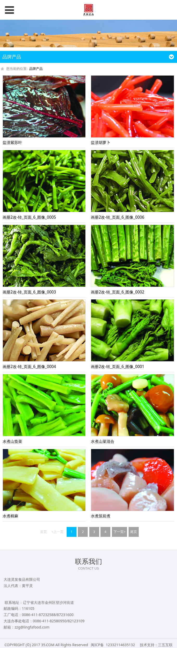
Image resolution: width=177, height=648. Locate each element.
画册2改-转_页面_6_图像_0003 (29, 292)
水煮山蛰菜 (12, 441)
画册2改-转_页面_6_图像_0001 (117, 366)
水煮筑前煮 (100, 516)
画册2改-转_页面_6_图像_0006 (117, 217)
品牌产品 (36, 68)
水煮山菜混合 (102, 441)
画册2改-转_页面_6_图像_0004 (29, 366)
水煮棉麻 (10, 516)
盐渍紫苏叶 (12, 142)
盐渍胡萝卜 (100, 142)
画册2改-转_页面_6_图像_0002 (117, 292)
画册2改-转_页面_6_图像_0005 (29, 217)
